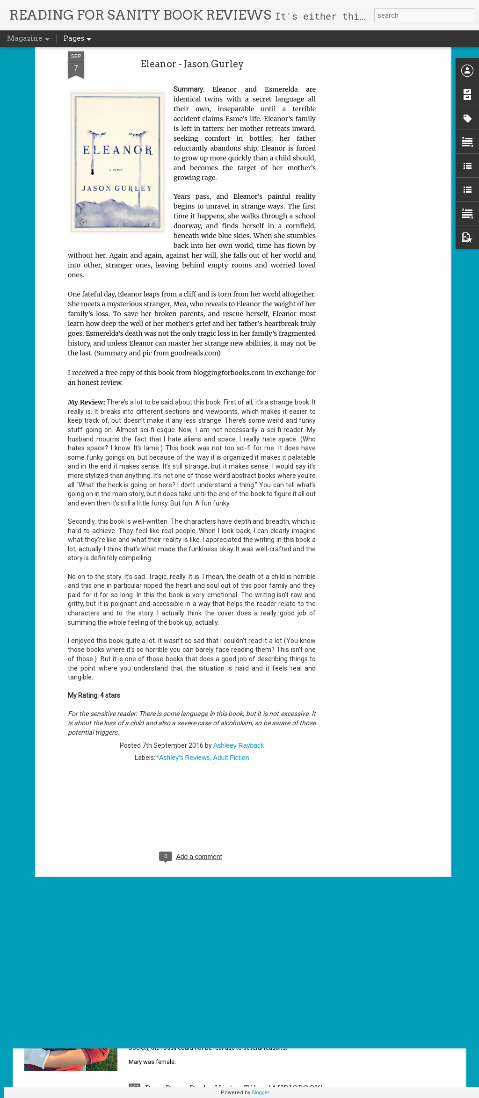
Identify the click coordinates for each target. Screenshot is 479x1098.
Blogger (260, 1092)
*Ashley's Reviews (183, 679)
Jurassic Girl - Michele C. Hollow (207, 981)
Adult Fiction (231, 679)
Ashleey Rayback (238, 667)
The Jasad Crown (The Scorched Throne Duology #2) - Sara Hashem (221, 880)
